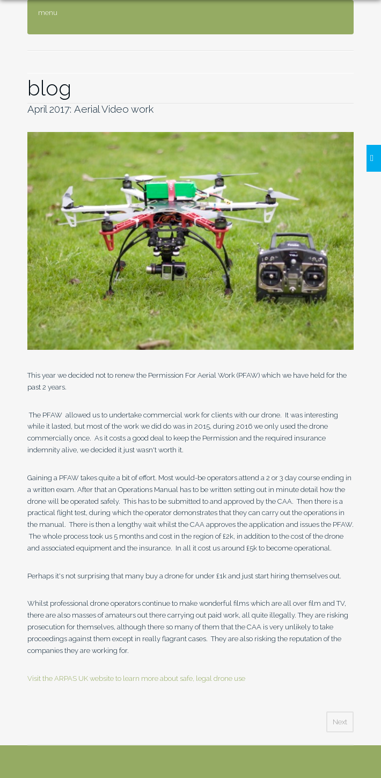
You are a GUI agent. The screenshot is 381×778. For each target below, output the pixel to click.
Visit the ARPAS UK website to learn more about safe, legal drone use (136, 678)
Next (340, 722)
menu (47, 13)
